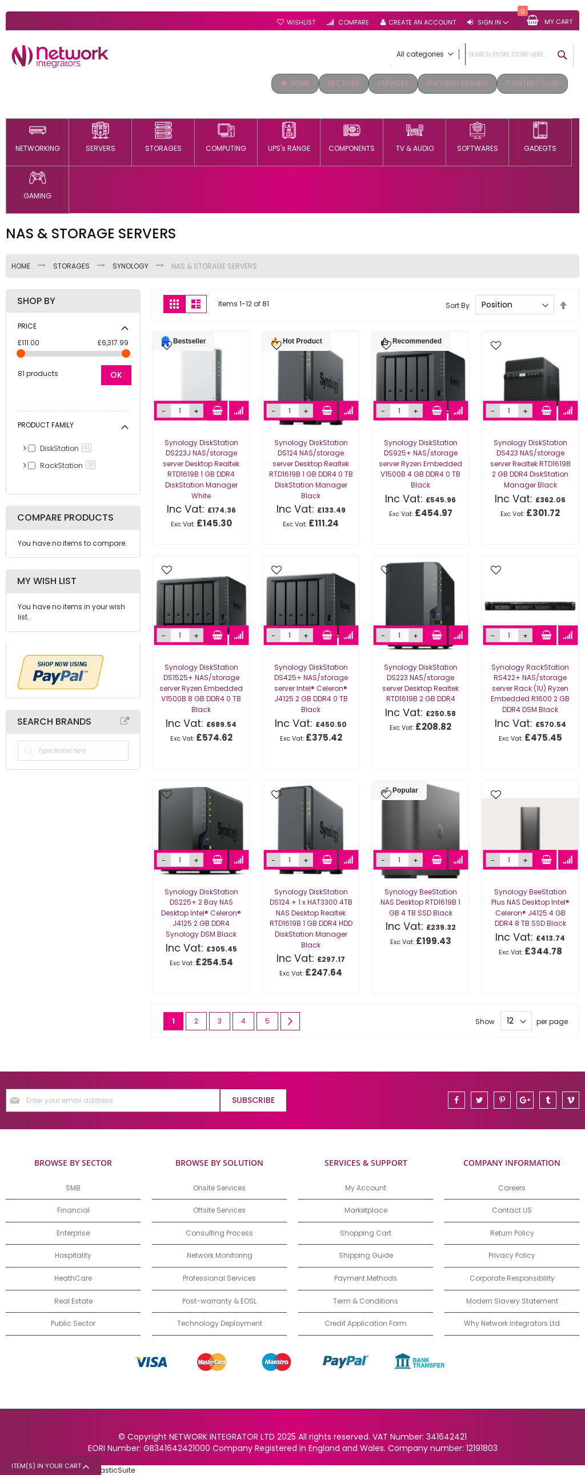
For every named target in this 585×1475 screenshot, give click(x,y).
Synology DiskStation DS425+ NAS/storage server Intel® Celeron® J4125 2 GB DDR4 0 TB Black (311, 687)
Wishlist (301, 22)
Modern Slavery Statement (512, 1300)
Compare (352, 22)
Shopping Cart (365, 1232)
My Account (365, 1187)
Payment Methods (365, 1277)
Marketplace (365, 1209)
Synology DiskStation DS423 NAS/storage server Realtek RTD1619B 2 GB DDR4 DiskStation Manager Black (530, 463)
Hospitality (73, 1255)
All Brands (124, 720)
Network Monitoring (220, 1255)
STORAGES (72, 265)
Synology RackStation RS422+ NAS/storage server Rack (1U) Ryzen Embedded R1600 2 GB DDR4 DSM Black (530, 687)
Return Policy (512, 1232)
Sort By (458, 304)
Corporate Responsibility (512, 1277)
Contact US (512, 1209)
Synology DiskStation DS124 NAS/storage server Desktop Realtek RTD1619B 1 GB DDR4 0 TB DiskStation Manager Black (311, 468)
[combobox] (482, 54)
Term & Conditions (365, 1300)
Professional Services (219, 1277)
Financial (73, 1209)
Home (21, 265)
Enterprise (73, 1232)
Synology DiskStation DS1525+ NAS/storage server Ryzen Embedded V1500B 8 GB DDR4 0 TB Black (201, 687)
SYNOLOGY (131, 265)
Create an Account (422, 22)
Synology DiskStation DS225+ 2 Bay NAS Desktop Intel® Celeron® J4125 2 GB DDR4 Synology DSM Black (201, 912)
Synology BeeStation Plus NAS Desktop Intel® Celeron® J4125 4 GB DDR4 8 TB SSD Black (530, 907)
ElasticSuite (115, 1469)
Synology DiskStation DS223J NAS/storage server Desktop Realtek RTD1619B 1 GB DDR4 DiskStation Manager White (201, 468)
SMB (73, 1187)
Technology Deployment (219, 1322)
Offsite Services (219, 1209)
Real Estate (73, 1300)
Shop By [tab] (36, 300)
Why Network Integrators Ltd (512, 1322)
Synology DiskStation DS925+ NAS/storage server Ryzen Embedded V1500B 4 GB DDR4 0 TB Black (420, 463)
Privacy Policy (511, 1255)
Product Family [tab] (46, 424)
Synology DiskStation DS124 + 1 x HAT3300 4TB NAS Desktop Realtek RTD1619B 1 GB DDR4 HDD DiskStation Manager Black (311, 917)
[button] (167, 345)
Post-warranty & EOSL (219, 1300)
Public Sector (73, 1322)
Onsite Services (219, 1187)
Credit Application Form (365, 1322)
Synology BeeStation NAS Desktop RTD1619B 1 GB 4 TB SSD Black (420, 901)
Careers (512, 1187)
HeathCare (73, 1277)
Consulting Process (219, 1232)
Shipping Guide (366, 1255)
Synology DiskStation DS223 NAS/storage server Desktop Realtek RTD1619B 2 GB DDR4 (420, 682)
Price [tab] (27, 325)
